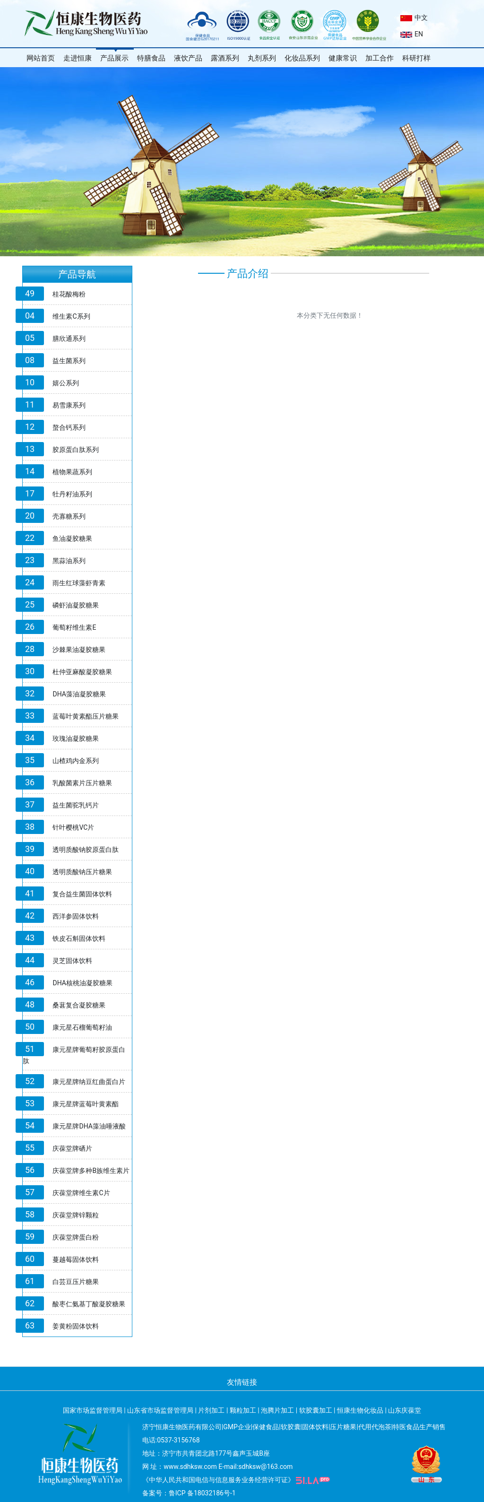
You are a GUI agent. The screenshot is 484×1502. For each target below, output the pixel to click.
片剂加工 (211, 1410)
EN (411, 34)
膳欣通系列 (69, 338)
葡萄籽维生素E (74, 627)
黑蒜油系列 (69, 560)
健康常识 (342, 58)
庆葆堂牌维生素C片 (81, 1193)
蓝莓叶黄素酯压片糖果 (85, 716)
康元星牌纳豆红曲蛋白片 (88, 1081)
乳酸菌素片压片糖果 (82, 783)
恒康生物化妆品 (360, 1410)
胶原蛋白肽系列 (75, 449)
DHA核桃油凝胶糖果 (82, 983)
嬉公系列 (65, 383)
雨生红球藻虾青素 (78, 583)
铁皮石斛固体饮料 (78, 938)
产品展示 (114, 58)
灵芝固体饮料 (72, 960)
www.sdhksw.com (190, 1466)
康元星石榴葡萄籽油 (82, 1027)
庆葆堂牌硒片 (72, 1148)
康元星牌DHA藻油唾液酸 (88, 1126)
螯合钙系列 (69, 427)
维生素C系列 (71, 316)
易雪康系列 (69, 405)
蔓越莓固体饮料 (75, 1259)
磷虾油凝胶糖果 (75, 605)
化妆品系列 (302, 58)
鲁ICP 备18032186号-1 (202, 1493)
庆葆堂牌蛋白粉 (75, 1237)
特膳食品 (151, 58)
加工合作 (379, 58)
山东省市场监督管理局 (160, 1410)
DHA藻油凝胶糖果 (78, 694)
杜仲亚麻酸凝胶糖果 (82, 672)
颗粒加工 (243, 1410)
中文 (414, 17)
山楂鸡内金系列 (75, 760)
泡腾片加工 (277, 1410)
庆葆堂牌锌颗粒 (75, 1215)
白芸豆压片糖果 (75, 1281)
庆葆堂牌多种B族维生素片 (91, 1170)
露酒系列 (225, 58)
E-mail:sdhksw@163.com (255, 1466)
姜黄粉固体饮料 (75, 1326)
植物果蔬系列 (72, 472)
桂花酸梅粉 (69, 294)
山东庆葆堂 (404, 1410)
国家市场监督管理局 (92, 1410)
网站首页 (40, 58)
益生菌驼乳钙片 (75, 805)
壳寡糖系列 (69, 516)
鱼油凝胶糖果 (72, 538)
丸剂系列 (262, 58)
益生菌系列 (69, 361)
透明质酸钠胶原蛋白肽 (85, 849)
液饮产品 (188, 58)
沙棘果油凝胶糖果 (78, 649)
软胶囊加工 (315, 1410)
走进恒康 (77, 58)
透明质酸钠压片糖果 (82, 872)
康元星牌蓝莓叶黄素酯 (85, 1104)
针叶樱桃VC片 (73, 827)
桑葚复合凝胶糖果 (78, 1005)
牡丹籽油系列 (72, 494)
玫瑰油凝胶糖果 (75, 738)
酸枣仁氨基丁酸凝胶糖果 (88, 1304)
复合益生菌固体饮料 (82, 894)
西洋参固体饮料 (75, 916)
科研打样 (416, 58)
